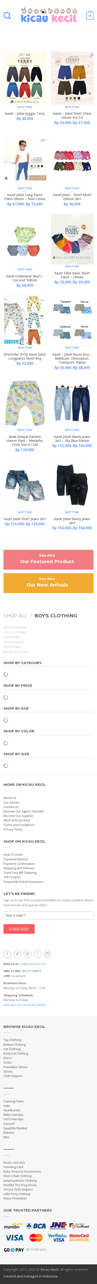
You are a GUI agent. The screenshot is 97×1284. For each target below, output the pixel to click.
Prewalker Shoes (15, 1067)
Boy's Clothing (15, 627)
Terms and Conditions (18, 825)
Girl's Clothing (15, 632)
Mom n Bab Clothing (17, 1176)
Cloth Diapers (13, 1076)
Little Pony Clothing (16, 1194)
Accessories (13, 647)
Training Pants (13, 1101)
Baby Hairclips (13, 1114)
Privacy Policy (13, 829)
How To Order (13, 854)
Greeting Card (13, 1167)
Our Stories (11, 802)
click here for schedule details (24, 1005)
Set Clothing (11, 1049)
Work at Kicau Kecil (16, 820)
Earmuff (9, 1124)
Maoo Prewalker (15, 1198)
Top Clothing (12, 1040)
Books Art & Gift (16, 652)
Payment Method (15, 859)
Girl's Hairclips (13, 1119)
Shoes (8, 1071)
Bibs (6, 1137)
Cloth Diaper (13, 642)
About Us (9, 798)
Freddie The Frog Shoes (20, 1185)
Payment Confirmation (19, 864)
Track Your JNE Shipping (20, 872)
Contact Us (11, 807)
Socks (7, 1062)
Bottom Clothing (14, 1044)
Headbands (11, 1110)
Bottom (25, 107)
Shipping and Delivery (18, 868)
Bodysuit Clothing (15, 1053)
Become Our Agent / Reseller (23, 811)
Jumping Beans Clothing (20, 1180)
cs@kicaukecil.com (33, 964)
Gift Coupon (11, 877)
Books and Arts (14, 1162)
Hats (6, 1106)
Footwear (11, 637)
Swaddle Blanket (15, 1128)
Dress (7, 1058)
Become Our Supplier (18, 816)
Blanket (8, 1132)
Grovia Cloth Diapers (18, 1189)
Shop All (15, 616)
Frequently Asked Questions (23, 882)
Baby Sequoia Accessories (22, 1171)
